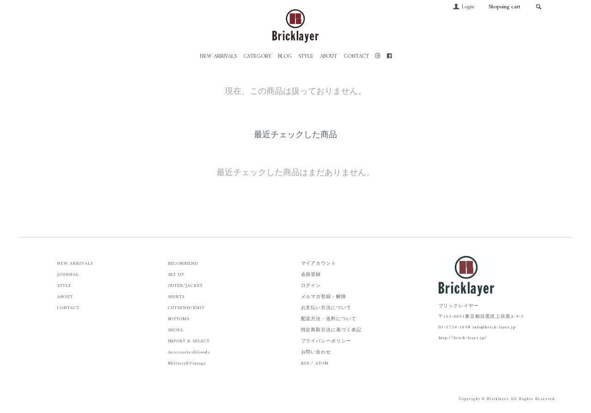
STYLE (306, 56)
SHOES (175, 330)
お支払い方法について (326, 308)
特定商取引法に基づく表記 (331, 330)
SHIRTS (176, 297)
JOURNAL (68, 275)
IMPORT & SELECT (189, 341)
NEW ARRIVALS (218, 56)
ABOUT (328, 56)
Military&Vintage (187, 363)
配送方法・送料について (329, 319)
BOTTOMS (179, 319)
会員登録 (311, 275)
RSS (305, 363)
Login (463, 7)
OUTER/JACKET (185, 286)
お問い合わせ (316, 352)
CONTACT (356, 56)
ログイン (311, 286)
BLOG (285, 56)
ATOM (322, 363)
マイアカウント (319, 263)
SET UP (176, 275)
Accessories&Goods (189, 352)
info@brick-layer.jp (494, 327)
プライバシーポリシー (326, 341)
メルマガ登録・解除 (324, 297)
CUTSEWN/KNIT (186, 308)
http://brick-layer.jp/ (463, 338)
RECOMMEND (183, 263)
